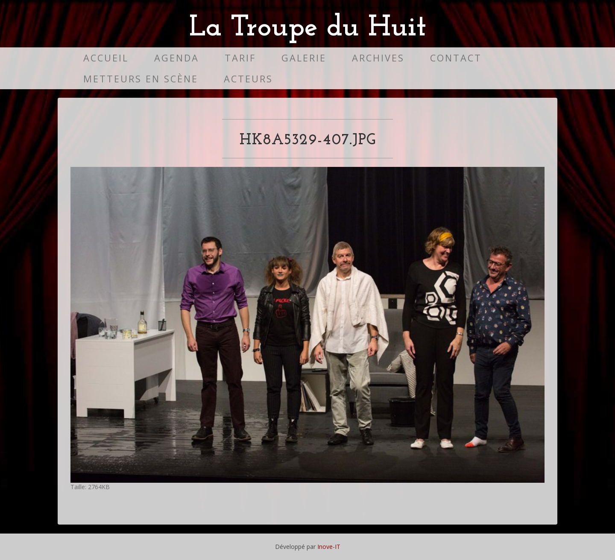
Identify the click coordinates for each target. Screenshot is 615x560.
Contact (456, 58)
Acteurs (248, 79)
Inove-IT (328, 546)
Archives (378, 58)
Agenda (176, 58)
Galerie (303, 58)
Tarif (240, 58)
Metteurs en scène (140, 79)
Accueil (106, 58)
